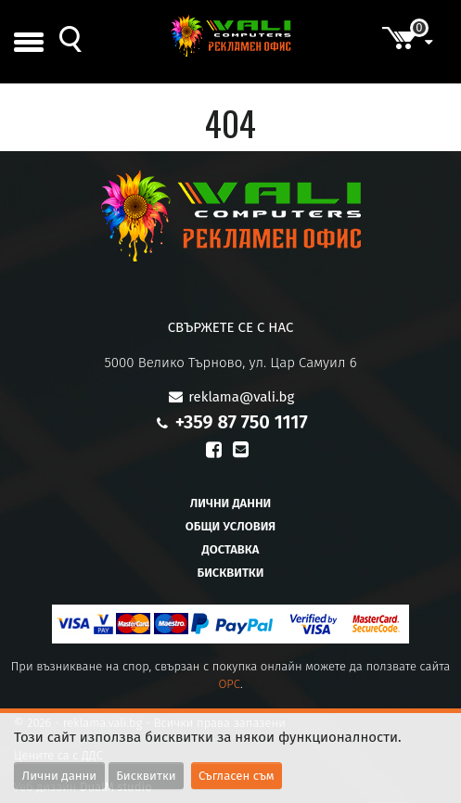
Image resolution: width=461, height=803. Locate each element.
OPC (229, 684)
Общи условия (230, 526)
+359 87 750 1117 (241, 422)
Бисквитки (230, 573)
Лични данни (231, 503)
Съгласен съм (236, 776)
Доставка (231, 549)
